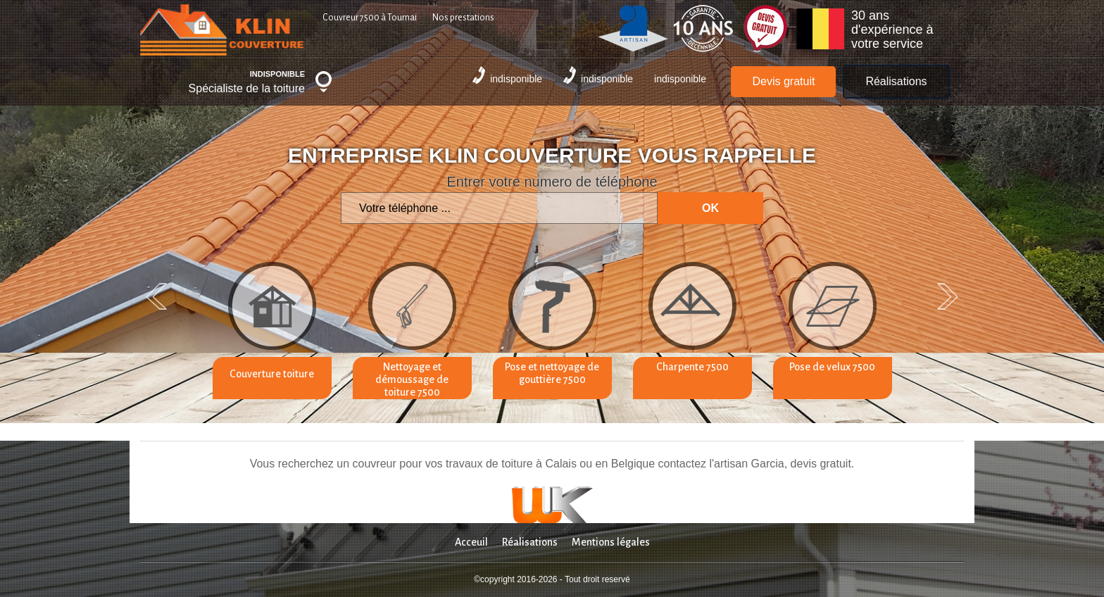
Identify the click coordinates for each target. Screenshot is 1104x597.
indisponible (507, 75)
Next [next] (947, 296)
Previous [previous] (156, 296)
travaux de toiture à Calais (511, 464)
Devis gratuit (783, 81)
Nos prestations (463, 18)
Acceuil (471, 542)
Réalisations (896, 81)
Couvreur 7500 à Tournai (369, 18)
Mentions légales (611, 542)
